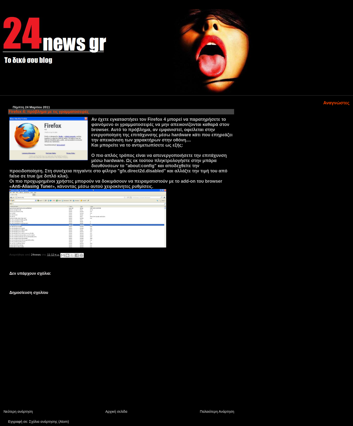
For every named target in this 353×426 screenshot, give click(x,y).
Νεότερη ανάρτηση (18, 411)
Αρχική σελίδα (116, 411)
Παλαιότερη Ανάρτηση (217, 411)
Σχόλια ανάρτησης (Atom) (49, 422)
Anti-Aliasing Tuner (32, 186)
